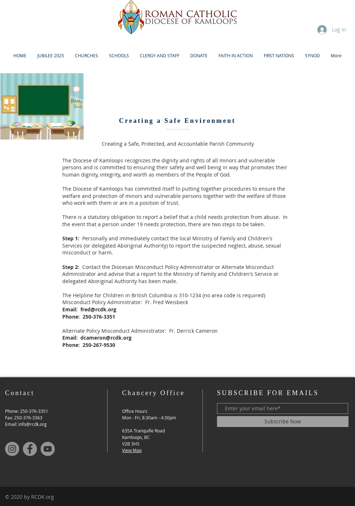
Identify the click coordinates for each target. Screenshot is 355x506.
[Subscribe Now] (282, 421)
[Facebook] (30, 449)
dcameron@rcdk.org (105, 337)
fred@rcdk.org (98, 309)
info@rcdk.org (32, 424)
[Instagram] (12, 449)
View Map (132, 450)
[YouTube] (48, 449)
